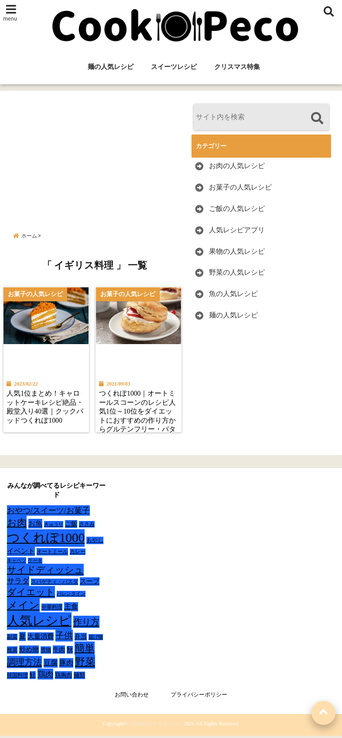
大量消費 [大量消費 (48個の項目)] (40, 638)
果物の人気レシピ (237, 251)
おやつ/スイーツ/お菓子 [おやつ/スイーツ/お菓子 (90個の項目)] (48, 512)
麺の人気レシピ (110, 66)
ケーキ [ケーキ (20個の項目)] (35, 562)
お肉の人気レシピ (237, 165)
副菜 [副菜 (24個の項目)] (12, 639)
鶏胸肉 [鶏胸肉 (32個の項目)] (63, 677)
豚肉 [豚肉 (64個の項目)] (66, 665)
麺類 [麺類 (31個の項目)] (79, 677)
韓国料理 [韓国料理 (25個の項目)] (17, 677)
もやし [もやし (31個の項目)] (94, 542)
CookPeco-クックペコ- (154, 726)
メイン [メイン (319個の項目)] (23, 607)
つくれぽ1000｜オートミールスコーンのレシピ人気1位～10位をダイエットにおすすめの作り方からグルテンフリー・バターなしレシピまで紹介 (138, 418)
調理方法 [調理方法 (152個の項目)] (24, 664)
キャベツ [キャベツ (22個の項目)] (16, 562)
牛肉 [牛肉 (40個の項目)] (59, 651)
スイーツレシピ (174, 66)
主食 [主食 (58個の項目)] (71, 608)
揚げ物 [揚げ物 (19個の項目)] (96, 639)
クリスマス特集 (237, 66)
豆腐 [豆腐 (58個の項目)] (51, 665)
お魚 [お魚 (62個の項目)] (35, 525)
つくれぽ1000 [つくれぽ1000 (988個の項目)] (46, 540)
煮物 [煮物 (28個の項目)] (46, 652)
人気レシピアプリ (237, 230)
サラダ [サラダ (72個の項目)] (18, 583)
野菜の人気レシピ (237, 272)
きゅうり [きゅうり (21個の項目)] (53, 526)
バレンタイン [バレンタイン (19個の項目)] (71, 595)
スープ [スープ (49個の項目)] (89, 583)
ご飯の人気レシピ (237, 208)
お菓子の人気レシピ (240, 187)
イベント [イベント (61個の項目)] (21, 553)
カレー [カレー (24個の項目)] (78, 554)
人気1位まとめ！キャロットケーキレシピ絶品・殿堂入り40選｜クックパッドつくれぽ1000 (45, 408)
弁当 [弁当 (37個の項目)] (81, 638)
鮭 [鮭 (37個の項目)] (33, 677)
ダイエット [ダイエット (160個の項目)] (31, 594)
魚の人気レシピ (233, 293)
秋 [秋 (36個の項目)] (70, 651)
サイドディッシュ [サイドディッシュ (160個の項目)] (45, 572)
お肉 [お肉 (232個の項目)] (17, 524)
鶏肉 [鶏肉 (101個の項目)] (45, 676)
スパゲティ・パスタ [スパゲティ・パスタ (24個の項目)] (54, 584)
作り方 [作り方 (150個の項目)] (86, 624)
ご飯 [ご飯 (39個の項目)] (71, 526)
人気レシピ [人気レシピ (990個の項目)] (39, 623)
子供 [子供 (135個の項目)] (64, 637)
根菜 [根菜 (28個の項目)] (12, 652)
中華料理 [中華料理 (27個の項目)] (51, 609)
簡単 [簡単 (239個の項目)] (85, 650)
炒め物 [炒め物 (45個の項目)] (29, 651)
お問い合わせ (132, 696)
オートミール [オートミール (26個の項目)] (52, 554)
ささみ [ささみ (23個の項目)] (87, 526)
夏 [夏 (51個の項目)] (22, 638)
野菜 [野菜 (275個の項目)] (85, 663)
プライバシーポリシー (199, 696)
